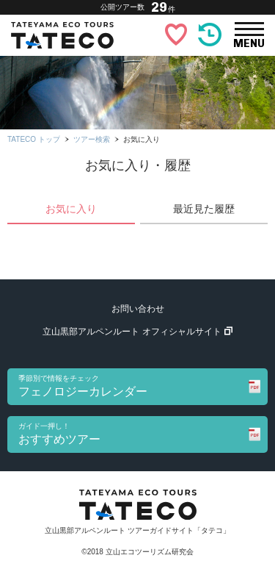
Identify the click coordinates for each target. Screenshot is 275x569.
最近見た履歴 (204, 209)
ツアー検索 (91, 139)
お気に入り (71, 209)
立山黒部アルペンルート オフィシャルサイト (137, 331)
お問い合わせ (137, 309)
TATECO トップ (33, 139)
